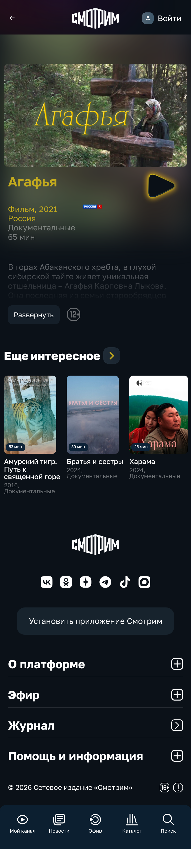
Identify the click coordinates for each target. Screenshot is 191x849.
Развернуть (34, 315)
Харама (142, 461)
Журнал (95, 725)
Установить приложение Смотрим (95, 621)
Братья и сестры (95, 461)
